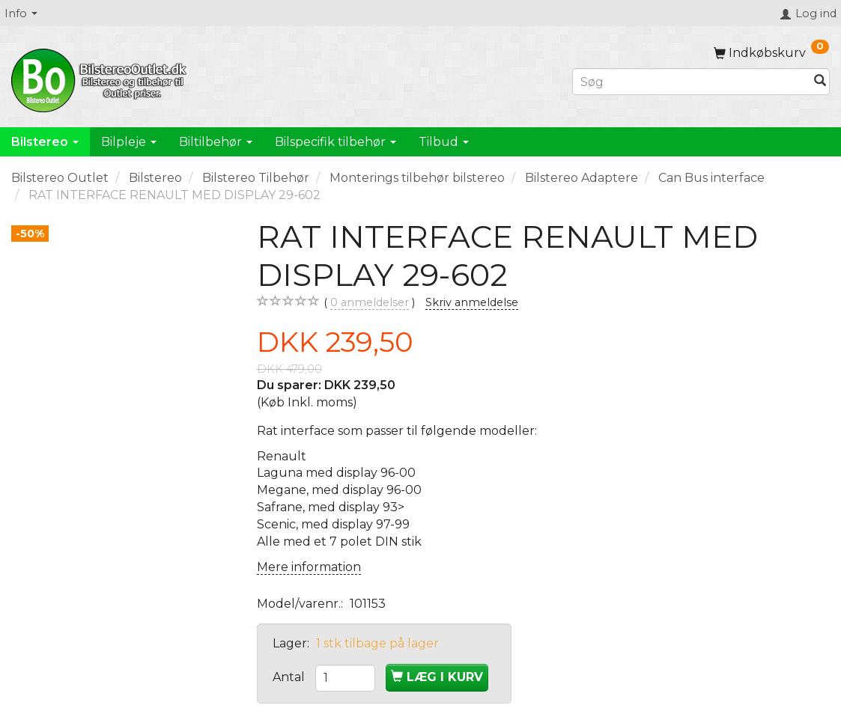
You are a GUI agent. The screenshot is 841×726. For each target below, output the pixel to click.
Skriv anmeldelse (471, 302)
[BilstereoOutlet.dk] (101, 77)
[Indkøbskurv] (771, 52)
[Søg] (820, 82)
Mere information (309, 567)
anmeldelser (369, 303)
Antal (290, 677)
